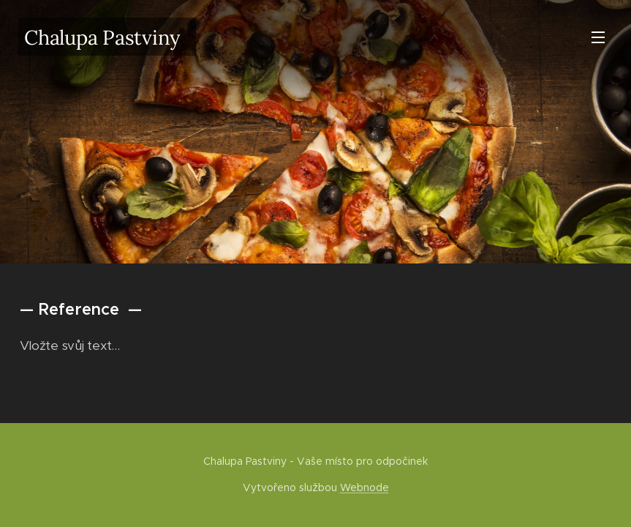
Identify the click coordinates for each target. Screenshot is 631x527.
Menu (598, 37)
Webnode (364, 487)
